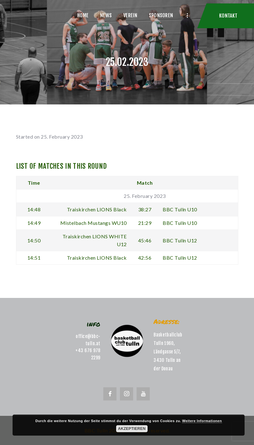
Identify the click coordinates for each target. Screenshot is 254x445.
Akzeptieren (132, 428)
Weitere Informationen (202, 421)
